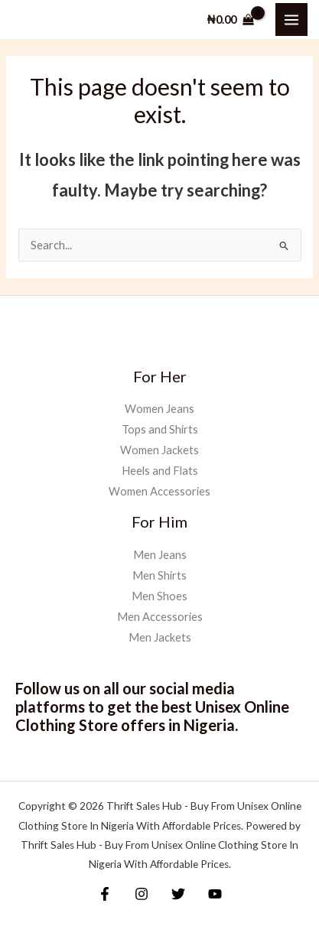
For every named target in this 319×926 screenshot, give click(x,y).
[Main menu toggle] (291, 19)
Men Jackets (160, 637)
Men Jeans (160, 554)
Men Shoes (159, 596)
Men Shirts (159, 575)
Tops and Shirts (160, 429)
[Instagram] (141, 894)
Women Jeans (159, 408)
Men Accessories (160, 616)
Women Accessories (159, 491)
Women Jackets (159, 450)
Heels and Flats (160, 470)
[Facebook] (105, 894)
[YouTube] (215, 894)
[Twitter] (178, 894)
